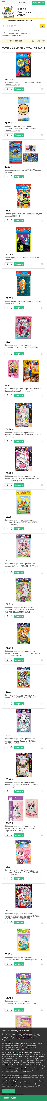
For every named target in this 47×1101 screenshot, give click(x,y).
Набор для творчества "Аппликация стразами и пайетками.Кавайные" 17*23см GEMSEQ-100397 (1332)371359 (22, 916)
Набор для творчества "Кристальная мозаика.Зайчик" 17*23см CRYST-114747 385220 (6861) (21, 566)
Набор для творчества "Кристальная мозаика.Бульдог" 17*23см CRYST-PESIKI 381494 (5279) (21, 784)
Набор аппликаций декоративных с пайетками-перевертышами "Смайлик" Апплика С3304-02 (21, 128)
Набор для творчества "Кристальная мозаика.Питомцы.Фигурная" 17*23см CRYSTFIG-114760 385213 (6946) (20, 741)
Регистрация (24, 3)
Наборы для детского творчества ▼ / (18, 33)
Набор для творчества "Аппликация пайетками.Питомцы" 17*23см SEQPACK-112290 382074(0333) (21, 872)
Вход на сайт (38, 3)
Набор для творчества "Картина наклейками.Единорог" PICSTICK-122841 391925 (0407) (21, 347)
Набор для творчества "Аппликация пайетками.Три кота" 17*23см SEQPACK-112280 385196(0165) (21, 522)
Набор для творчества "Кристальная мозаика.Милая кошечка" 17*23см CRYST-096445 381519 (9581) (22, 478)
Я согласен (8, 1091)
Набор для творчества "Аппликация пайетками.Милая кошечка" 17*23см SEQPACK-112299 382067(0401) (20, 609)
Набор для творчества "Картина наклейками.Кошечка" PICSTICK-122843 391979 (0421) (21, 1003)
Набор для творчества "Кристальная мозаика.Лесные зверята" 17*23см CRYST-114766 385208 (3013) (22, 653)
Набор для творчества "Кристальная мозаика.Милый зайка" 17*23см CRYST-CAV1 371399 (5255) (23, 435)
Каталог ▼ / (16, 31)
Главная (5, 31)
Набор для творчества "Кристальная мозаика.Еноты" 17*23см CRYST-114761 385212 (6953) (21, 697)
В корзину (19, 89)
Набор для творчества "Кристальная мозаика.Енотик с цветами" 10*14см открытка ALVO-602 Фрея (20, 828)
